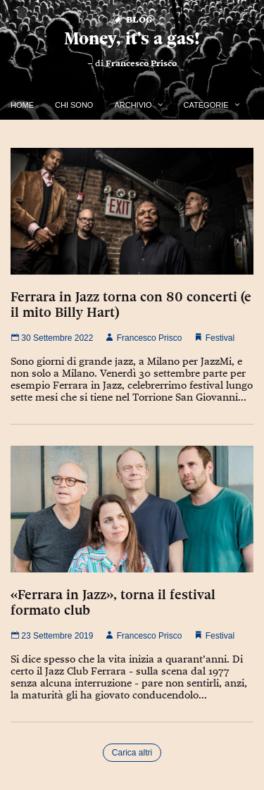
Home (22, 105)
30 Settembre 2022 (52, 338)
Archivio (132, 105)
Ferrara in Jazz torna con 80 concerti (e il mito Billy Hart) (131, 304)
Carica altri (132, 753)
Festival (220, 338)
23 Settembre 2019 (52, 636)
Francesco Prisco (141, 63)
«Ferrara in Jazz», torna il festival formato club (113, 602)
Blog (132, 18)
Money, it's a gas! (132, 38)
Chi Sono (74, 105)
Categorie (206, 105)
